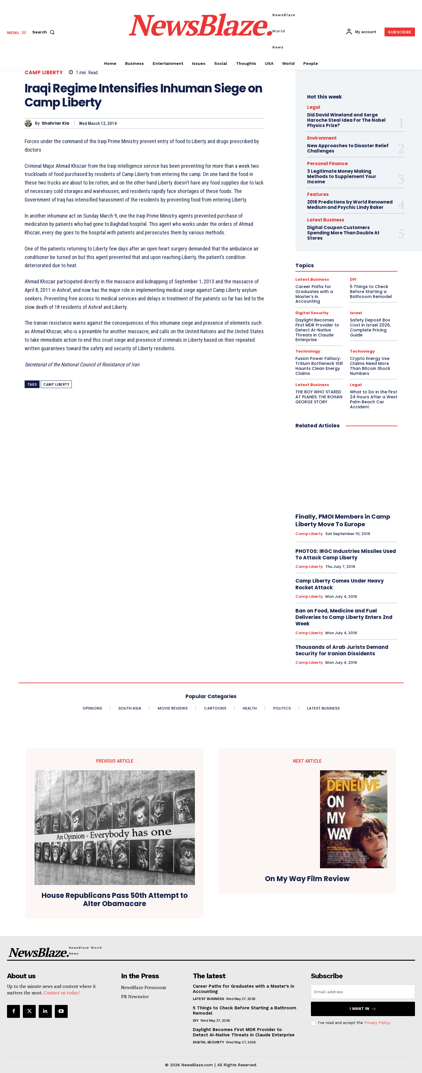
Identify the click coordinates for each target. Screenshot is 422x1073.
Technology (307, 351)
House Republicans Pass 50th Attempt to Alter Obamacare (115, 899)
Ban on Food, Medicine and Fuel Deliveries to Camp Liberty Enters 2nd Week (343, 617)
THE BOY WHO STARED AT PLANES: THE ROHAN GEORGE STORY (318, 397)
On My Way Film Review (307, 879)
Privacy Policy (376, 1022)
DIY (196, 1020)
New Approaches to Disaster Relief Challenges (348, 148)
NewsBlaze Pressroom (143, 987)
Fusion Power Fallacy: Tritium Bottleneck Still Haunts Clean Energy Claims (319, 366)
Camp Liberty (44, 72)
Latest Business (312, 385)
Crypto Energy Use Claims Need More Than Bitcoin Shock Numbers (370, 366)
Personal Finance (327, 163)
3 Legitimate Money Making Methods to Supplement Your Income (341, 176)
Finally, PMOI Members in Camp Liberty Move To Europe (342, 520)
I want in (363, 1009)
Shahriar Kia (55, 123)
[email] (363, 992)
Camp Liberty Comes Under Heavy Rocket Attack (339, 584)
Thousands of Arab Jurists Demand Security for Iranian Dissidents (341, 650)
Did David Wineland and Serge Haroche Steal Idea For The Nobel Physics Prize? (346, 120)
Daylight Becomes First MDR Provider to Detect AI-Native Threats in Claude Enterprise (244, 1032)
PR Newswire (135, 996)
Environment (322, 138)
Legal (313, 107)
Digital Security (208, 1042)
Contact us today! (62, 993)
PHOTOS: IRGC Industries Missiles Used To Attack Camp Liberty (345, 554)
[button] (44, 32)
